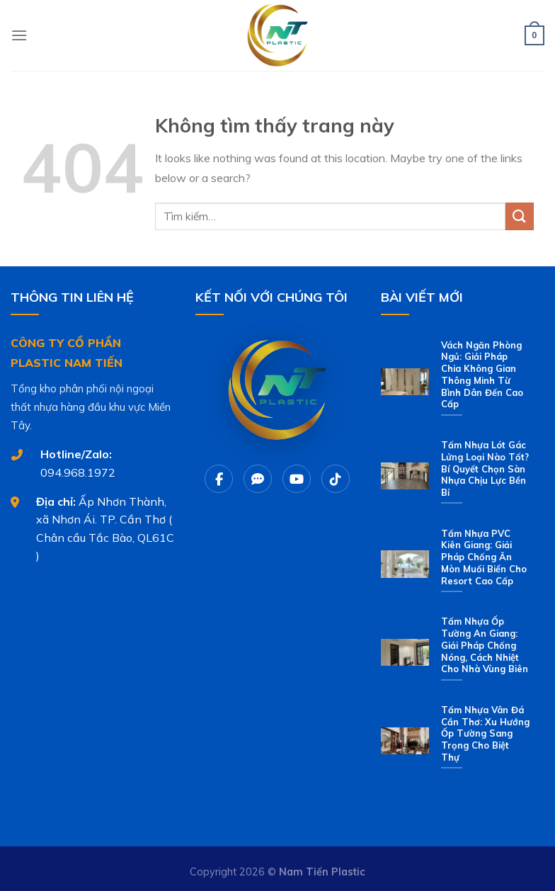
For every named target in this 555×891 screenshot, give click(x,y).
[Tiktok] (335, 479)
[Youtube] (296, 479)
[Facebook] (219, 479)
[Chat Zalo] (258, 479)
